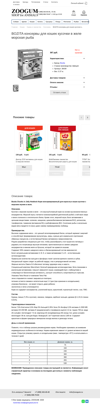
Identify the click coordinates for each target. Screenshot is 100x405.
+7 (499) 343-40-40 (43, 12)
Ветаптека (85, 22)
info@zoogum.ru (76, 392)
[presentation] (81, 117)
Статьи (45, 2)
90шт (24, 167)
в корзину (23, 173)
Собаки (16, 22)
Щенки (24, 22)
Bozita (62, 63)
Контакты (54, 2)
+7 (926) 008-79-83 (43, 14)
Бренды (25, 2)
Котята (40, 22)
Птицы (58, 22)
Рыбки (76, 22)
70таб (57, 167)
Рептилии (67, 22)
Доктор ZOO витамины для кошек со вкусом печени (29, 161)
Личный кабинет (79, 3)
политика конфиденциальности (25, 403)
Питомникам (35, 2)
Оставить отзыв (59, 92)
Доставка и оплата (16, 3)
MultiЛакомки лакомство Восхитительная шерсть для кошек (63, 161)
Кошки (32, 22)
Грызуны (49, 22)
